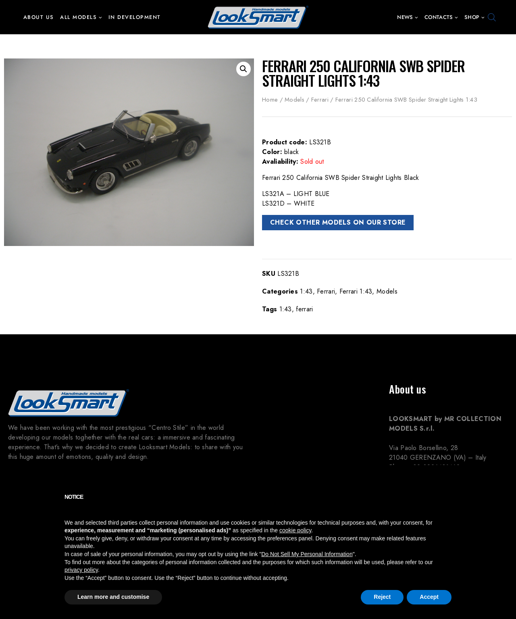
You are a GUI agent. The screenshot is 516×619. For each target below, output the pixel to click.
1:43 (306, 291)
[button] (100, 17)
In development (134, 17)
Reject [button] (382, 597)
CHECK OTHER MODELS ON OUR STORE (338, 222)
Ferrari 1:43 (355, 291)
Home (270, 99)
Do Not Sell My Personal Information (306, 554)
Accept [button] (429, 597)
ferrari (304, 309)
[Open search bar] (492, 17)
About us (38, 17)
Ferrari (320, 99)
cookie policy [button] (295, 530)
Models (294, 99)
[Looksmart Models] (258, 17)
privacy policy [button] (81, 570)
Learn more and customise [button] (113, 597)
